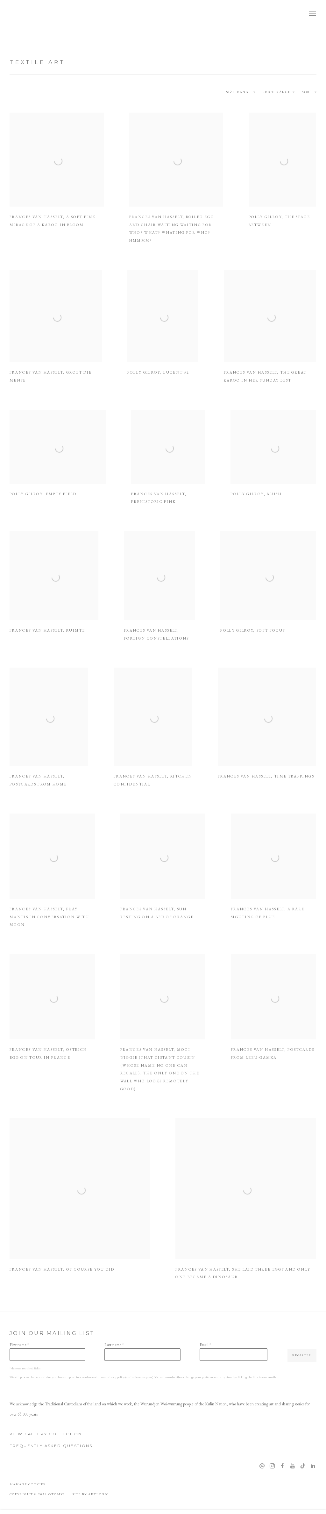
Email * (205, 1344)
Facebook (282, 1466)
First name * (19, 1344)
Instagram (272, 1466)
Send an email (262, 1466)
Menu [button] (311, 13)
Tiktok (302, 1466)
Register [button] (302, 1355)
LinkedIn (313, 1466)
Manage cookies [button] (27, 1484)
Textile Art (37, 62)
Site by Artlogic (91, 1494)
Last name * (114, 1344)
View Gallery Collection (46, 1434)
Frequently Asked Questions (51, 1446)
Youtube (292, 1466)
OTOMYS (32, 13)
